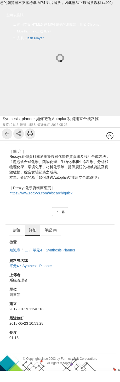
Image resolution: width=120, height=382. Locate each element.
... (26, 250)
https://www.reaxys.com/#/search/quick (40, 193)
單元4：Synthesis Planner (54, 250)
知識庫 (14, 250)
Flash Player (34, 38)
